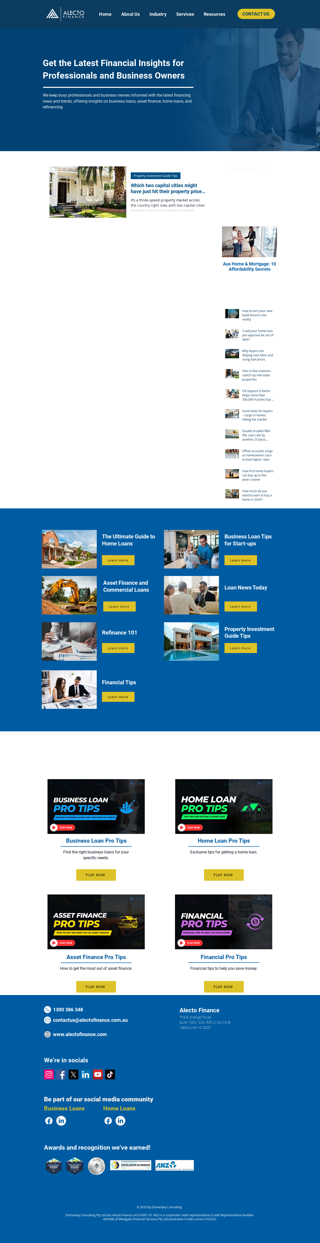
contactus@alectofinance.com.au (90, 1020)
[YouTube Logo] (98, 1074)
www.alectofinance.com (80, 1034)
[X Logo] (73, 1074)
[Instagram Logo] (49, 1074)
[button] (158, 14)
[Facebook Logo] (61, 1074)
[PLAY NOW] (96, 875)
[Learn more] (118, 560)
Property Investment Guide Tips (156, 176)
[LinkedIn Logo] (85, 1074)
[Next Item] (269, 242)
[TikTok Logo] (110, 1074)
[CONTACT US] (256, 14)
